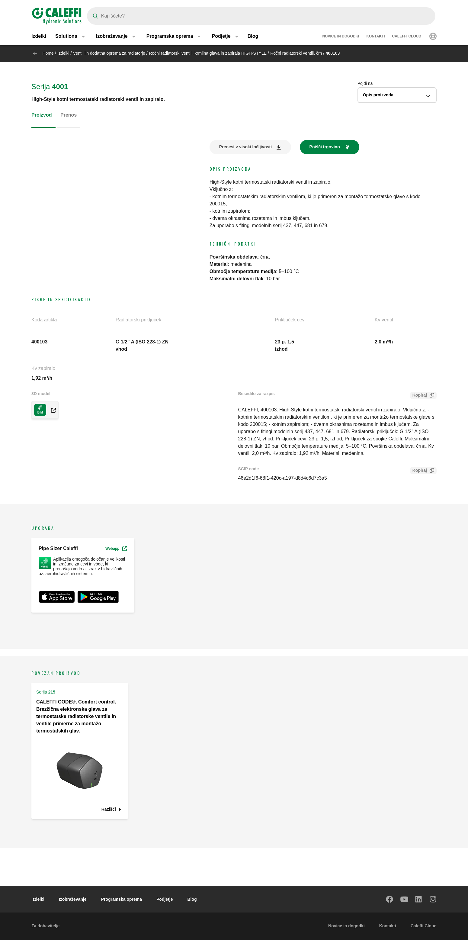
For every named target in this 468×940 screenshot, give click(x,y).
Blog (253, 36)
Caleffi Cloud (407, 36)
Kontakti (375, 36)
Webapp (116, 548)
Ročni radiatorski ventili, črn (296, 53)
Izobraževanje (73, 899)
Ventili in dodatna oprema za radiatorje (109, 53)
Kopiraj (418, 396)
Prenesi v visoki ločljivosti (245, 146)
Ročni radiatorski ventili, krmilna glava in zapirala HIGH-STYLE (208, 53)
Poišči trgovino (324, 146)
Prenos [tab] (68, 115)
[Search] (261, 16)
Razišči (108, 809)
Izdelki (38, 36)
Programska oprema (121, 899)
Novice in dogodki (340, 36)
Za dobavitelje (45, 925)
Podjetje (164, 899)
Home (47, 53)
